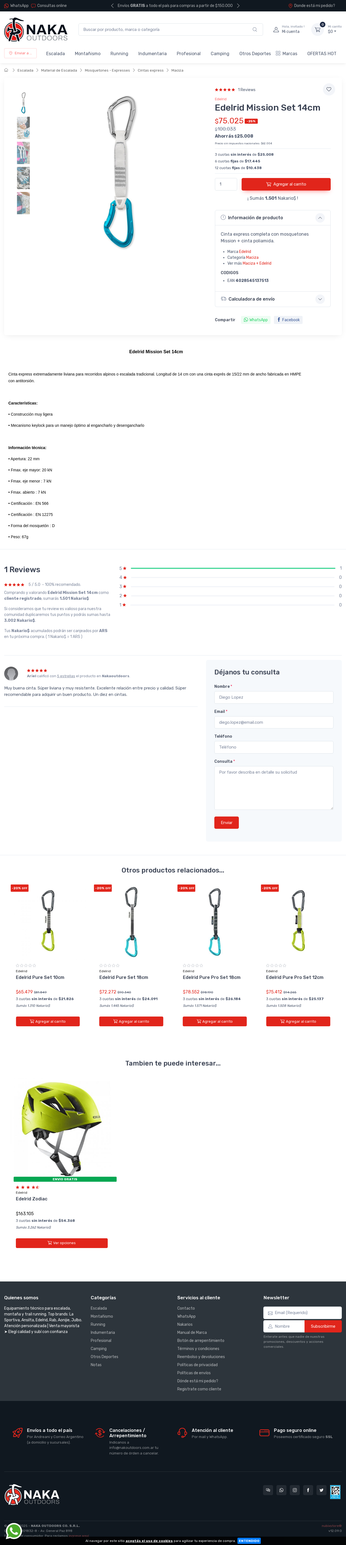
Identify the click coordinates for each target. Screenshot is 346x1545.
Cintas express (151, 70)
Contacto (186, 1308)
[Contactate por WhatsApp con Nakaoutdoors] (281, 1490)
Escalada (55, 53)
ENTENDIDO (249, 1541)
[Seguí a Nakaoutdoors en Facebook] (308, 1490)
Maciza (177, 70)
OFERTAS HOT (322, 53)
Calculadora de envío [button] (249, 299)
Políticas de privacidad (197, 1365)
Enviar (226, 822)
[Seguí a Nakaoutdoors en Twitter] (321, 1490)
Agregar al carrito (286, 184)
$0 (335, 29)
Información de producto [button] (252, 217)
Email (220, 711)
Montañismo (87, 53)
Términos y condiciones (198, 1348)
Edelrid (221, 99)
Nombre (223, 686)
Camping (220, 53)
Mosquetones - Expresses (107, 70)
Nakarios (185, 1324)
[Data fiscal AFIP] (335, 1492)
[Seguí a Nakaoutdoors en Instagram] (295, 1490)
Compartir (225, 320)
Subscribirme (323, 1326)
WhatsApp (19, 5)
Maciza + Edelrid (257, 263)
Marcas (286, 53)
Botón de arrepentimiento (200, 1340)
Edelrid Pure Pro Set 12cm (294, 977)
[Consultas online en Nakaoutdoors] (268, 1490)
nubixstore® (332, 1526)
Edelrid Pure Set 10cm (40, 977)
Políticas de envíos (194, 1373)
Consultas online (49, 5)
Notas (96, 1365)
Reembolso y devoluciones (201, 1356)
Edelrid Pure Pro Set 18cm (212, 977)
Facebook (288, 320)
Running (119, 53)
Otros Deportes (255, 53)
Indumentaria (152, 53)
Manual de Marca (192, 1332)
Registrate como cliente (199, 1389)
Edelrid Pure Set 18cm (123, 977)
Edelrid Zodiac (31, 1193)
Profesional (189, 53)
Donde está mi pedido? (311, 5)
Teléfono (223, 736)
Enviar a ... (20, 53)
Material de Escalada (59, 70)
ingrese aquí (79, 1536)
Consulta (224, 761)
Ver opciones (62, 1237)
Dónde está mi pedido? (197, 1381)
